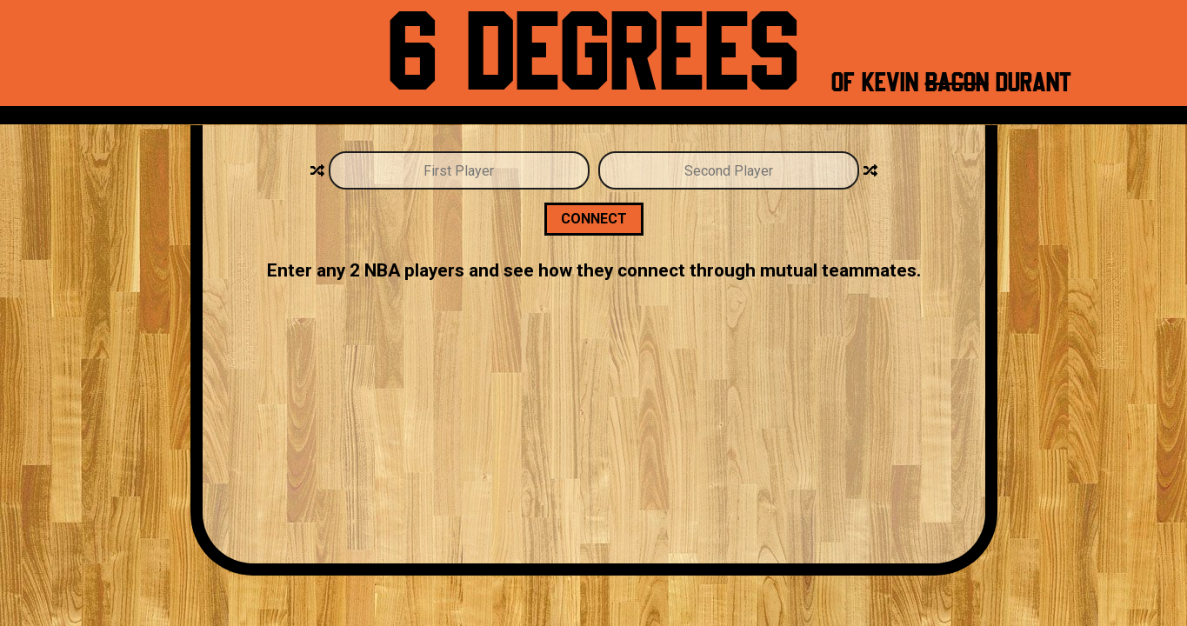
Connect (594, 218)
